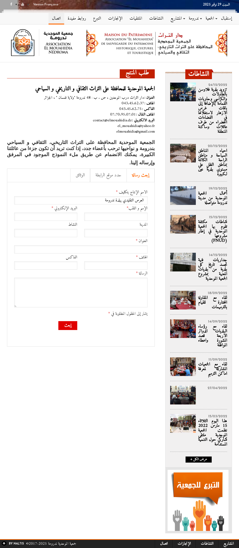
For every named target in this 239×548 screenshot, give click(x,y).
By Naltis (16, 543)
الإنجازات (115, 18)
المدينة (144, 225)
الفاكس (71, 257)
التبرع (97, 18)
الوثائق (80, 175)
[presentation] (112, 330)
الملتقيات (136, 18)
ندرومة (194, 18)
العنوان (142, 241)
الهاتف (142, 257)
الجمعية (210, 18)
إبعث (67, 325)
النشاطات (156, 18)
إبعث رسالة (140, 175)
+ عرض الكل (198, 460)
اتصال (56, 18)
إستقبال (226, 18)
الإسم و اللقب (137, 208)
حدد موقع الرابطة (108, 175)
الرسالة (142, 273)
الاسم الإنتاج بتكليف (132, 192)
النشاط (72, 225)
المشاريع (176, 18)
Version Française (45, 4)
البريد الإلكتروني (64, 208)
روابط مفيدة (77, 18)
